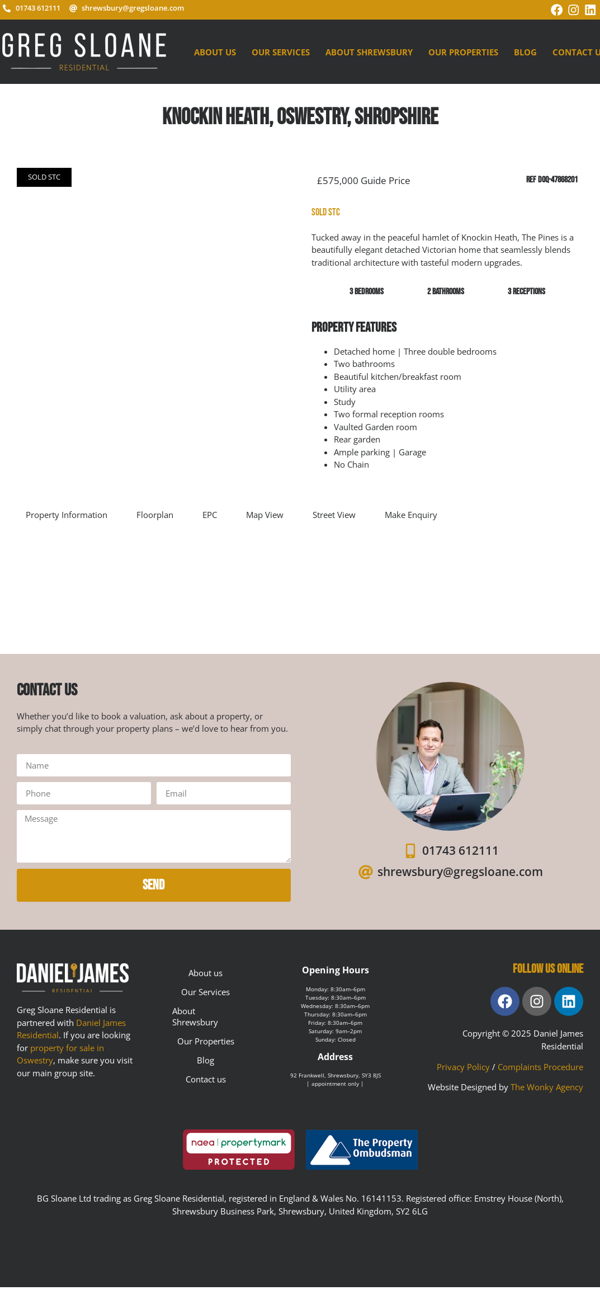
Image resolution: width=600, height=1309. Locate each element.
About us (215, 48)
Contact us (206, 1076)
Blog (525, 48)
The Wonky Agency (547, 1084)
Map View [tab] (265, 511)
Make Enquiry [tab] (411, 511)
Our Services (281, 48)
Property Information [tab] (66, 511)
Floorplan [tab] (154, 511)
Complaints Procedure (540, 1063)
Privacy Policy (463, 1063)
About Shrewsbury (369, 48)
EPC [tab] (209, 511)
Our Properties (463, 48)
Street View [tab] (334, 511)
